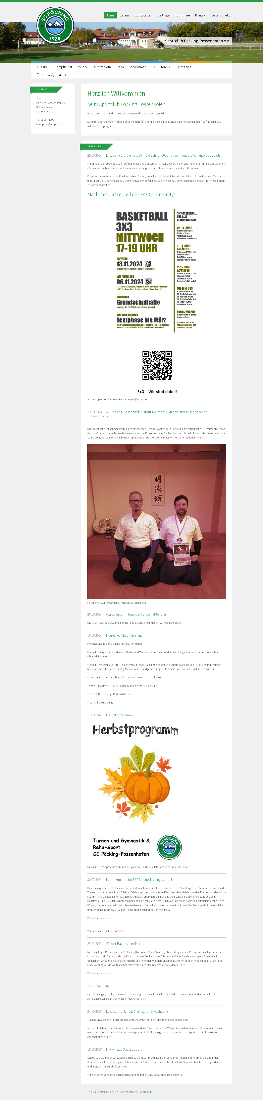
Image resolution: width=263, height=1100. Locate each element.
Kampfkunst (63, 67)
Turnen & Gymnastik (51, 74)
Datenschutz (221, 15)
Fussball (43, 67)
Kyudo (82, 67)
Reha (120, 67)
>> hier (185, 867)
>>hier (200, 437)
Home (110, 15)
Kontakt (201, 15)
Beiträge (163, 15)
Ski (153, 67)
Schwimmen (137, 67)
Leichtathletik (102, 67)
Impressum (146, 1092)
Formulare (182, 15)
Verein (124, 15)
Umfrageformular (110, 180)
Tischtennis (183, 67)
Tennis (165, 67)
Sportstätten (143, 15)
